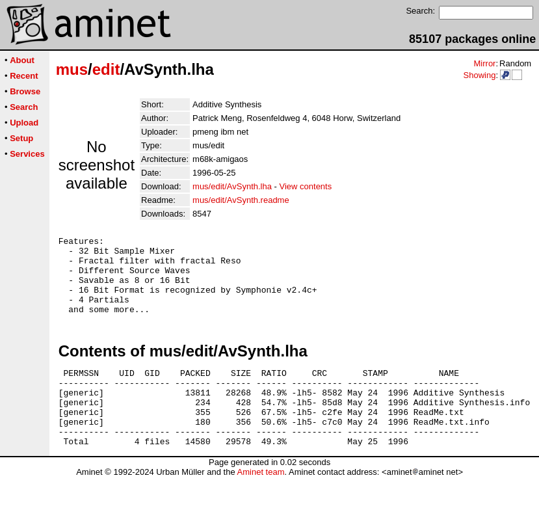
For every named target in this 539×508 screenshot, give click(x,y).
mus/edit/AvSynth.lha (232, 186)
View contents (306, 186)
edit (106, 69)
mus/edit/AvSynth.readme (240, 200)
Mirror (484, 63)
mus (72, 69)
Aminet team (260, 503)
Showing (479, 75)
